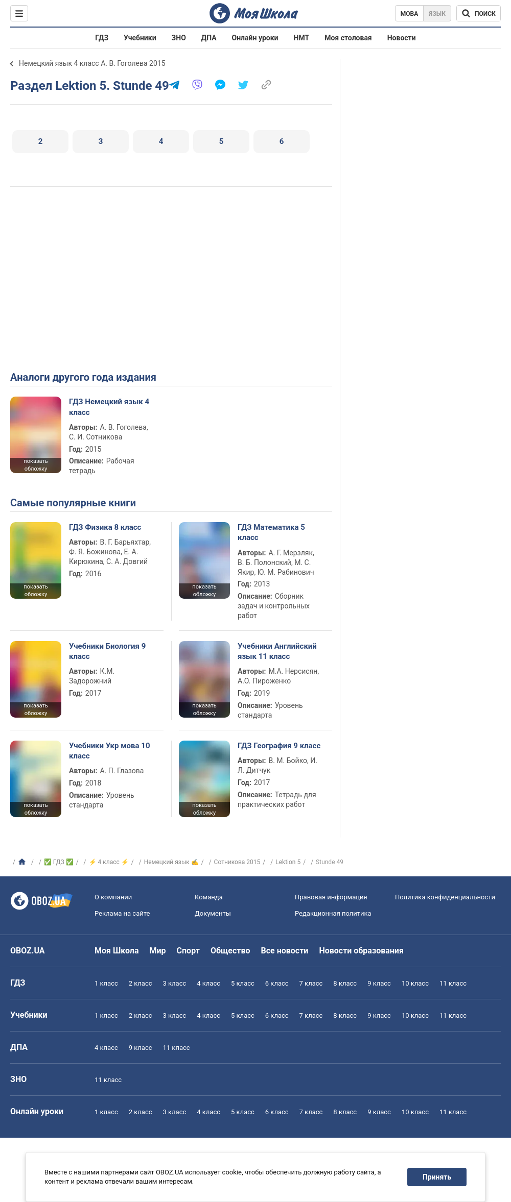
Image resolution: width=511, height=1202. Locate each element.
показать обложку (36, 465)
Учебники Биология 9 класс (107, 651)
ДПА (209, 38)
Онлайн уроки (255, 38)
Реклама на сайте (122, 913)
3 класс (175, 983)
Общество (230, 950)
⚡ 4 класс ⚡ (109, 862)
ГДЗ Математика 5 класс (271, 532)
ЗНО (179, 38)
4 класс (208, 983)
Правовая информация (331, 897)
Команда (209, 897)
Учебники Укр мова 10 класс (109, 751)
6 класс (277, 983)
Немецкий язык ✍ (171, 862)
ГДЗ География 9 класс (279, 745)
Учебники (140, 38)
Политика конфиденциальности (445, 897)
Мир (158, 950)
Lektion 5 (287, 862)
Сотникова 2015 (237, 862)
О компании (113, 897)
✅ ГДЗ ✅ (59, 862)
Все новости (285, 950)
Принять (437, 1177)
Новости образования (361, 950)
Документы (213, 913)
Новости (401, 38)
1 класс (106, 983)
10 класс (415, 983)
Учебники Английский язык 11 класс (277, 651)
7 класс (311, 983)
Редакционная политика (333, 913)
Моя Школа (117, 950)
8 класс (345, 983)
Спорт (188, 950)
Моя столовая (348, 38)
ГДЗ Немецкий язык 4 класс (109, 406)
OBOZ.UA (27, 950)
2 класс (140, 983)
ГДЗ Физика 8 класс (105, 527)
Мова (410, 13)
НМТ (302, 38)
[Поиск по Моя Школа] (478, 13)
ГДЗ (101, 38)
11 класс (453, 983)
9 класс (379, 983)
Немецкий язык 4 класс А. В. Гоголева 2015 (92, 63)
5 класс (242, 983)
